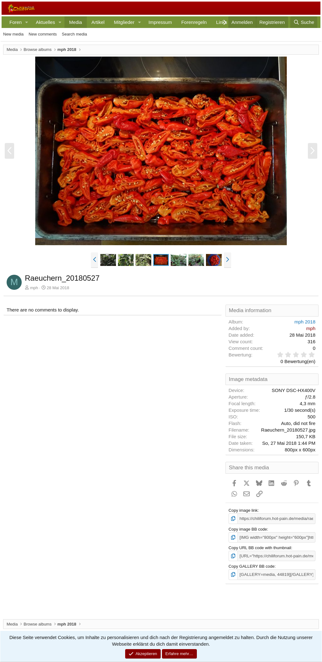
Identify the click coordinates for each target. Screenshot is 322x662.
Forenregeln (194, 22)
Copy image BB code (248, 529)
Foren (15, 22)
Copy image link (243, 510)
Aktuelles (45, 22)
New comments (43, 34)
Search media (74, 34)
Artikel (98, 22)
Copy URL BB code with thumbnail (260, 547)
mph (34, 287)
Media (75, 22)
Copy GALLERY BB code (252, 565)
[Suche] (303, 22)
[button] (26, 22)
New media (13, 34)
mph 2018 (304, 321)
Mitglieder (124, 22)
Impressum (160, 22)
